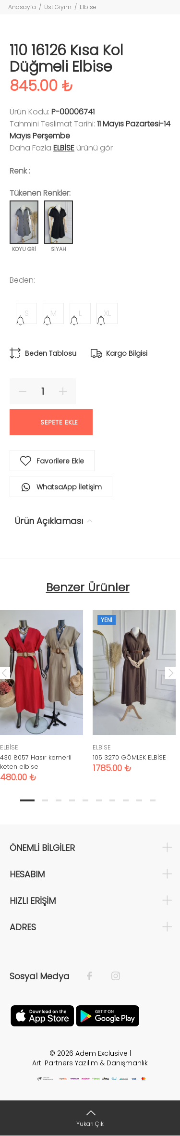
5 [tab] (85, 800)
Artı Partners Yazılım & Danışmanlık (90, 1063)
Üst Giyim (58, 7)
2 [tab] (45, 800)
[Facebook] (94, 976)
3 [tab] (58, 800)
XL (107, 313)
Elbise (88, 7)
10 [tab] (153, 800)
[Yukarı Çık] (90, 1118)
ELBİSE (63, 147)
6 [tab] (99, 800)
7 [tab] (112, 800)
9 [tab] (139, 800)
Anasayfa (22, 7)
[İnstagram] (111, 976)
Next (171, 672)
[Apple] (42, 1015)
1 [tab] (27, 800)
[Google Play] (107, 1015)
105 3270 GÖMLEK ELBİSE (129, 757)
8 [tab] (126, 800)
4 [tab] (72, 800)
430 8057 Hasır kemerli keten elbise (36, 762)
